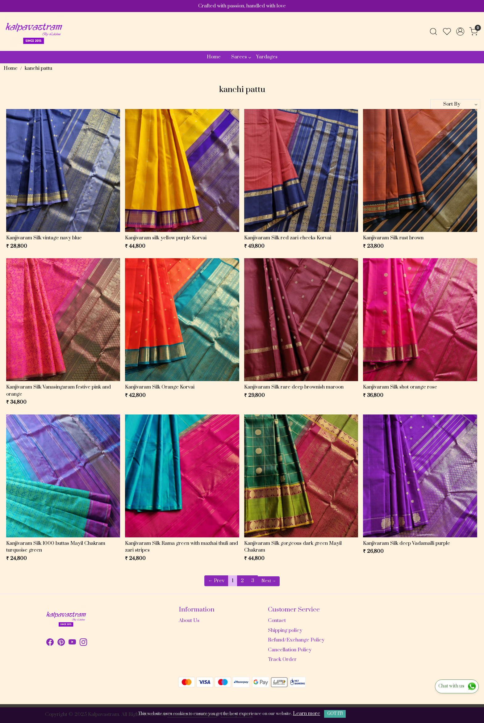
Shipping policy (285, 630)
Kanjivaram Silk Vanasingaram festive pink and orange (58, 390)
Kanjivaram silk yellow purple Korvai (166, 238)
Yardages (266, 57)
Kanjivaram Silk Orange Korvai (159, 387)
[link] (433, 31)
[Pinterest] (61, 643)
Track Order (282, 659)
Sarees (241, 57)
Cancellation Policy (289, 650)
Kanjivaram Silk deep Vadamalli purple (406, 543)
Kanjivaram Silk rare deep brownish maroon (294, 387)
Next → (268, 581)
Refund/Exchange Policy (296, 640)
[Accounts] (460, 31)
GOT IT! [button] (335, 714)
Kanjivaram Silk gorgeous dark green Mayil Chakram (293, 546)
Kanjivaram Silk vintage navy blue (44, 238)
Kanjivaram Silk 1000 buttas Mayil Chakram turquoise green (55, 546)
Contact (277, 620)
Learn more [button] (306, 713)
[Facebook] (50, 643)
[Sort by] (455, 104)
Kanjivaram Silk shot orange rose (400, 387)
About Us (189, 620)
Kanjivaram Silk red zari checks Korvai (287, 238)
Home (214, 57)
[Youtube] (72, 643)
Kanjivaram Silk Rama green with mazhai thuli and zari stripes (181, 546)
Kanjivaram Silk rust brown (393, 238)
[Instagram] (83, 643)
